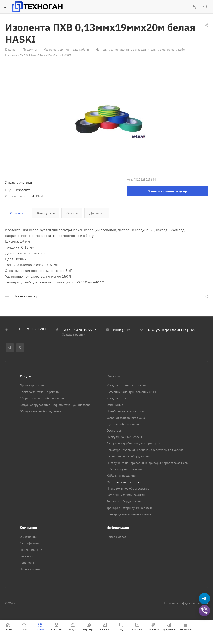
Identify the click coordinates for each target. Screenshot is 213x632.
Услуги (25, 376)
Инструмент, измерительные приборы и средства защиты (147, 463)
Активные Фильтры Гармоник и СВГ (132, 392)
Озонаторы (114, 430)
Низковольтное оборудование (128, 488)
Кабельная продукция (122, 475)
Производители (31, 550)
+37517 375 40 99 (77, 329)
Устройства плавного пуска (126, 418)
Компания (28, 527)
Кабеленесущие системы (124, 469)
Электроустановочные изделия (129, 514)
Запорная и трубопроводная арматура (133, 443)
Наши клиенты (30, 569)
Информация (118, 527)
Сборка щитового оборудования (42, 398)
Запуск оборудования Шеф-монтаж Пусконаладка (55, 405)
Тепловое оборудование (124, 501)
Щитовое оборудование (124, 424)
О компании (28, 537)
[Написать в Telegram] (204, 598)
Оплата (72, 213)
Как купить (46, 213)
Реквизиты (27, 563)
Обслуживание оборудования (40, 411)
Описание (17, 213)
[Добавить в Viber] (204, 610)
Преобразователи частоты (125, 411)
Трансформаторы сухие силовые (130, 508)
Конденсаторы (117, 398)
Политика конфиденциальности (185, 603)
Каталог (113, 376)
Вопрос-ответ (116, 537)
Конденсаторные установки (126, 385)
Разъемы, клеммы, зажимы (126, 495)
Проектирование (32, 385)
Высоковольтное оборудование (129, 456)
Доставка (96, 213)
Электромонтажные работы (39, 392)
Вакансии (26, 556)
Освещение (115, 405)
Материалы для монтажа (124, 482)
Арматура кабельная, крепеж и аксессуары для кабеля (145, 450)
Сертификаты (29, 543)
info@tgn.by (121, 330)
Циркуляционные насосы (124, 437)
